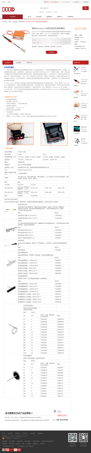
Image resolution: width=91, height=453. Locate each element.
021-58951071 (66, 2)
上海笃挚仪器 (35, 441)
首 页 (29, 16)
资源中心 (59, 16)
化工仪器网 (12, 441)
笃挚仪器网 (27, 441)
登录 (3, 2)
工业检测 (14, 21)
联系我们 (28, 443)
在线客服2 (86, 2)
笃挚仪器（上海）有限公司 (51, 2)
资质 (23, 443)
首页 (10, 21)
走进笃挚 (70, 16)
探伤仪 (55, 12)
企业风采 (42, 443)
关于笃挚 (11, 443)
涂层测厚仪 (49, 12)
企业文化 (18, 443)
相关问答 (29, 62)
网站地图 (40, 433)
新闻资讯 (49, 16)
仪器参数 (18, 62)
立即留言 (51, 52)
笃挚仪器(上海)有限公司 (47, 441)
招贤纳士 (35, 443)
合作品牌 (38, 16)
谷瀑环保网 (19, 441)
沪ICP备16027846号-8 (8, 446)
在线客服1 (76, 2)
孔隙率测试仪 (21, 21)
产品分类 (12, 16)
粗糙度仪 (41, 12)
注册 (9, 2)
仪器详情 (7, 62)
